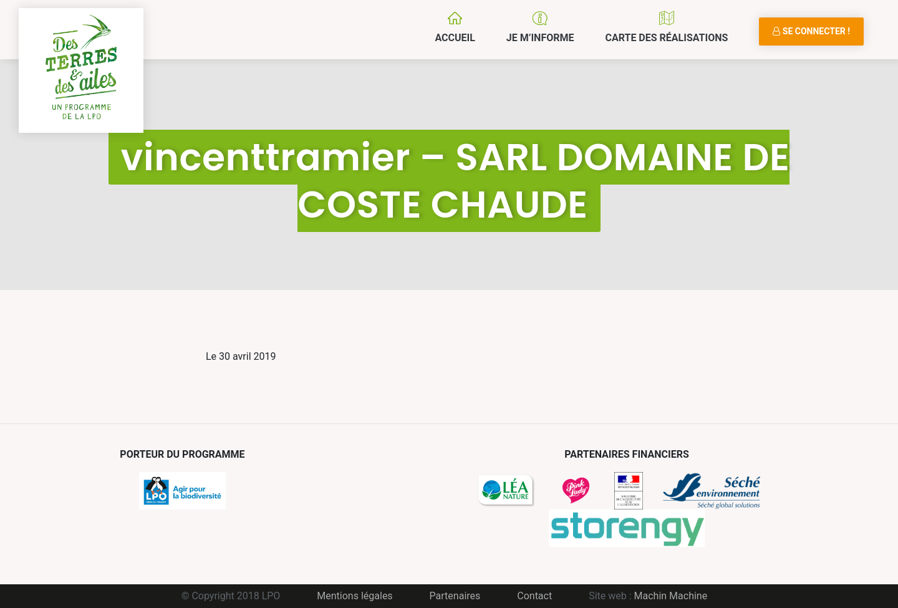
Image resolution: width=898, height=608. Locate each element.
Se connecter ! (811, 31)
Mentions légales (354, 596)
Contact (534, 596)
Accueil (455, 38)
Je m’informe (540, 38)
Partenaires (455, 596)
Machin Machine (671, 596)
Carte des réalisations (666, 38)
